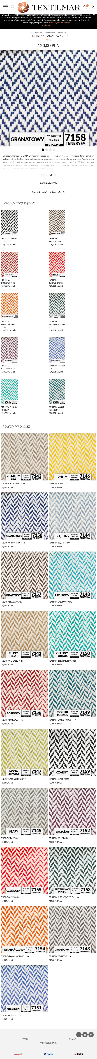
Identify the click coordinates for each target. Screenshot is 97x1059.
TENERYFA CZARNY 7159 (59, 779)
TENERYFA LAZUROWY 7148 (60, 602)
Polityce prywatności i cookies (59, 23)
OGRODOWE (38, 33)
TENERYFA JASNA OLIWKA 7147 (13, 779)
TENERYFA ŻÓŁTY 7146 (58, 484)
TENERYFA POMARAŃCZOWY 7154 (8, 324)
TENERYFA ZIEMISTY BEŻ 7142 (13, 484)
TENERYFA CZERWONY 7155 (12, 897)
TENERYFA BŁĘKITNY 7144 (59, 543)
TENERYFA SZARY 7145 (10, 838)
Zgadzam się (46, 25)
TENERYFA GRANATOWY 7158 (13, 543)
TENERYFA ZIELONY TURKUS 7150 (62, 661)
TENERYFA (46, 33)
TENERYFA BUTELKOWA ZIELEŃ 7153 (57, 324)
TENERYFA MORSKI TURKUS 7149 (62, 720)
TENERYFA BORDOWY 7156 (12, 720)
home (32, 33)
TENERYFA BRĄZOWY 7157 (11, 602)
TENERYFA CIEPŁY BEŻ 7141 (12, 661)
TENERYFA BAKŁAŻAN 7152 (60, 838)
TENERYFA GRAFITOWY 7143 (60, 957)
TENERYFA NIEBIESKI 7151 (11, 1016)
